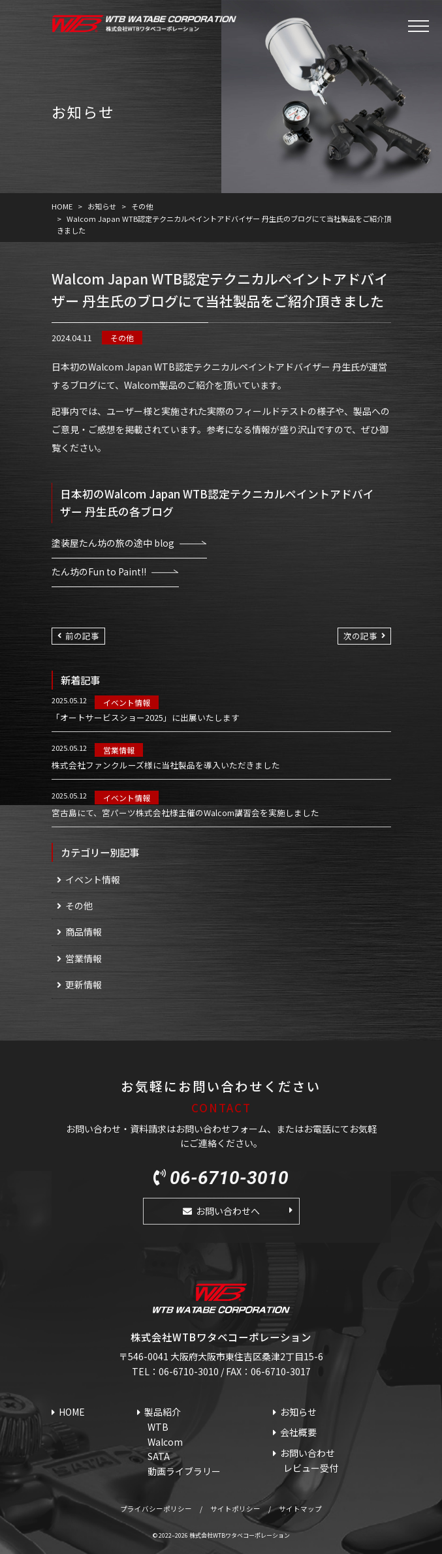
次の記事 (360, 636)
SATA (159, 1456)
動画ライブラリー (184, 1471)
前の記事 (82, 636)
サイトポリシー (235, 1509)
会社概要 (298, 1432)
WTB (158, 1426)
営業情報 (118, 749)
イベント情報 (126, 702)
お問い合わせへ (228, 1210)
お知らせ (298, 1411)
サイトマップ (300, 1509)
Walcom (165, 1441)
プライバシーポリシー (156, 1509)
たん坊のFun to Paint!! (99, 571)
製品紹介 (162, 1411)
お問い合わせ (307, 1452)
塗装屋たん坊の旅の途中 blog (113, 542)
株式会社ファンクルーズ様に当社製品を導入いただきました (166, 765)
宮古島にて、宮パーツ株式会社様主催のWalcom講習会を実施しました (185, 813)
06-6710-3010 (229, 1178)
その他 (122, 337)
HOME (72, 1411)
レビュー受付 (310, 1467)
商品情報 (83, 931)
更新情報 (83, 984)
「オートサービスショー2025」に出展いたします (146, 718)
